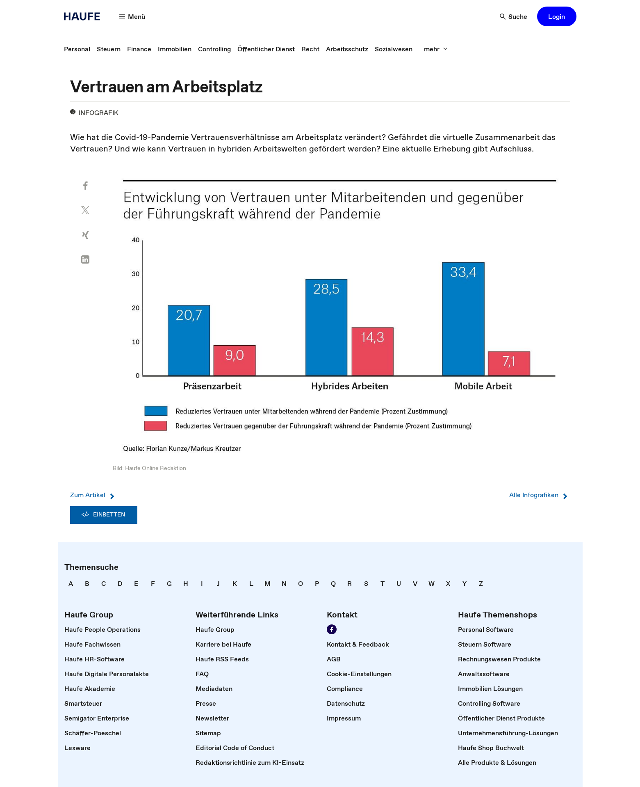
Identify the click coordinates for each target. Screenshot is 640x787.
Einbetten (103, 514)
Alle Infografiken (539, 494)
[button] (132, 16)
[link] (77, 49)
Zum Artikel (93, 494)
